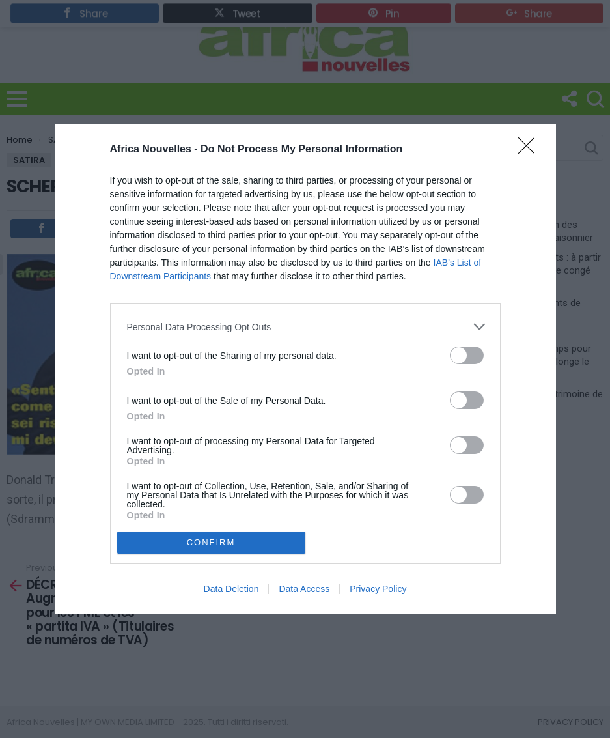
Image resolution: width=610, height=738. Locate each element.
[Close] (530, 149)
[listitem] (305, 327)
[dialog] (305, 369)
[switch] (467, 355)
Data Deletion (231, 589)
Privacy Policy (378, 589)
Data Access (304, 589)
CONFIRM (211, 542)
